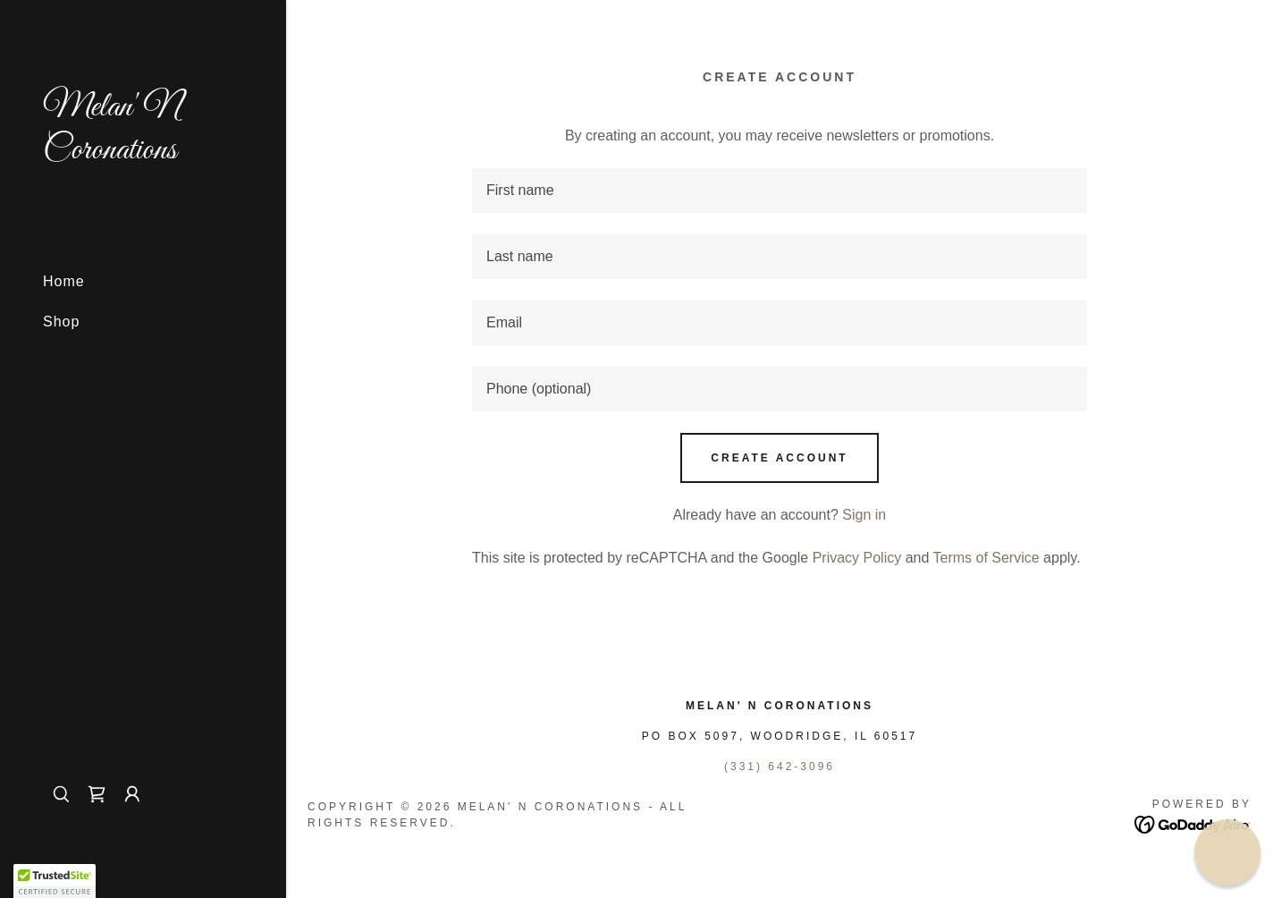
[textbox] (779, 190)
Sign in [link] (864, 514)
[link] (143, 153)
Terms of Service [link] (986, 557)
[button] (132, 794)
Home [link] (64, 281)
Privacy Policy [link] (857, 557)
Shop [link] (61, 321)
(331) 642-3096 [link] (779, 766)
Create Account (779, 458)
